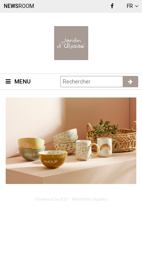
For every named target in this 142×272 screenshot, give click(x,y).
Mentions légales (89, 199)
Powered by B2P (51, 199)
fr (132, 6)
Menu (18, 81)
